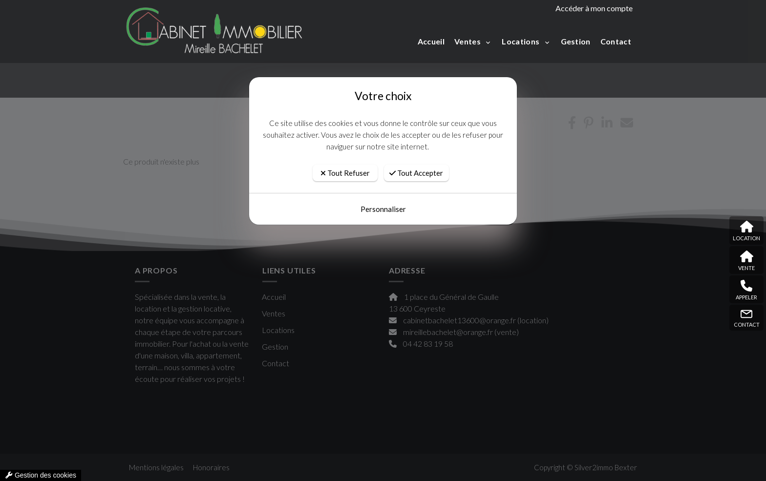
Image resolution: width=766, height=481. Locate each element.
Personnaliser (383, 209)
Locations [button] (521, 41)
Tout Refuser (345, 172)
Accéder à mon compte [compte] (594, 8)
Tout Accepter (416, 172)
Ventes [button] (468, 41)
